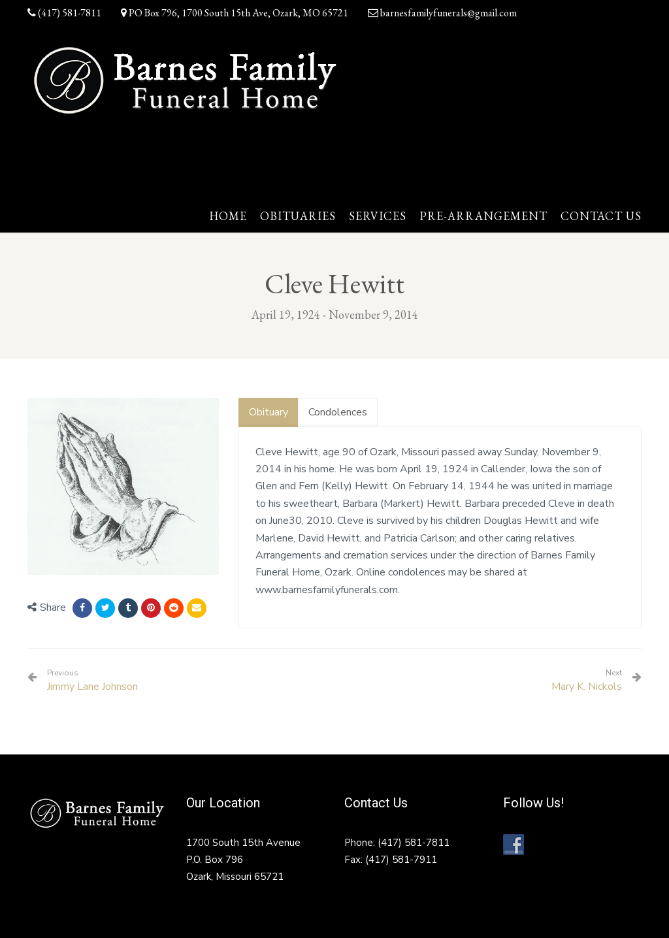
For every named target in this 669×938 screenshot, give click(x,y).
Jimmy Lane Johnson (92, 681)
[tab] (268, 412)
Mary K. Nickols (586, 686)
